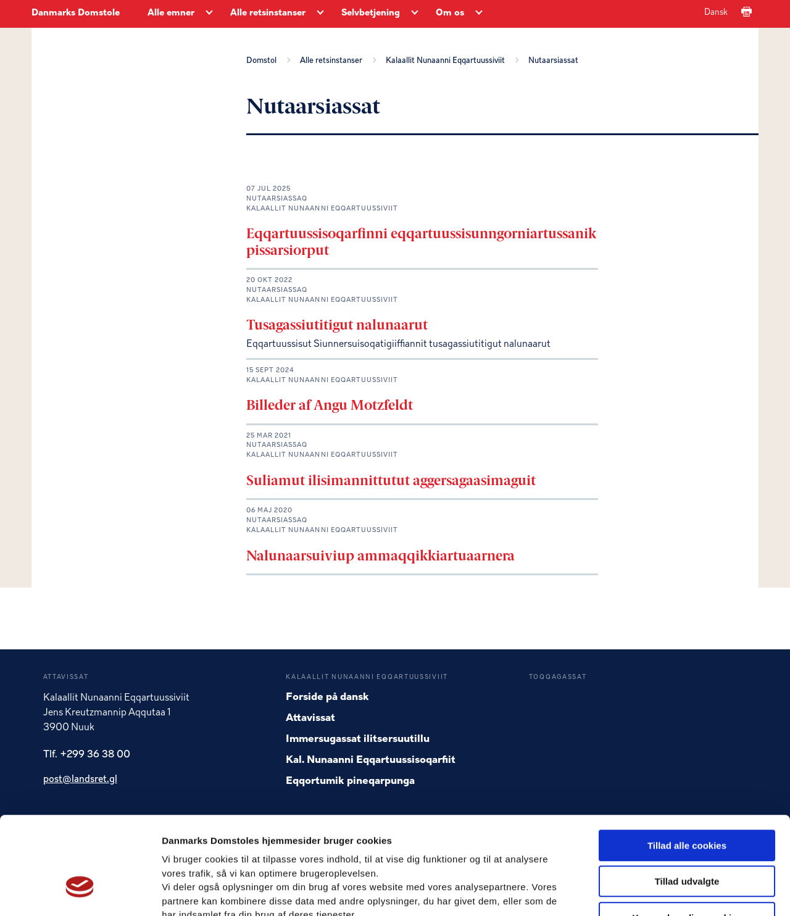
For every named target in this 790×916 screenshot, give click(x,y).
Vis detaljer (642, 891)
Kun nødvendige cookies (687, 837)
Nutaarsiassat (553, 60)
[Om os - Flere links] (479, 13)
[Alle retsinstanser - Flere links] (320, 13)
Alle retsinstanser (333, 60)
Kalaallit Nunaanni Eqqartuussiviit (447, 60)
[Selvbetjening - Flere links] (414, 13)
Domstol (263, 60)
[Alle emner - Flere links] (209, 13)
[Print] (746, 12)
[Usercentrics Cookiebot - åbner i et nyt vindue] (80, 892)
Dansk (716, 12)
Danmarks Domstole (75, 13)
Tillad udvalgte (687, 801)
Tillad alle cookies (686, 765)
